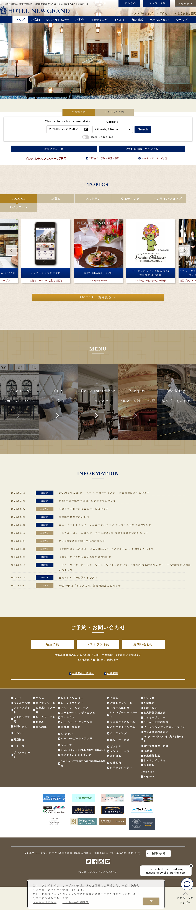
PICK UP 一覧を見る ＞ (98, 288)
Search (143, 129)
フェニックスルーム (122, 713)
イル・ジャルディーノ (75, 699)
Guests (112, 121)
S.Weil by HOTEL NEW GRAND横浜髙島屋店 (83, 755)
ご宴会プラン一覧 (121, 694)
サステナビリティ (155, 752)
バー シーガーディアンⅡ (76, 713)
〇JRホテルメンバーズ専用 (46, 158)
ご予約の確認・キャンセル (142, 149)
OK (151, 901)
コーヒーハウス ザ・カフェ (78, 704)
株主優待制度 (152, 747)
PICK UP (16, 198)
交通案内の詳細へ (83, 665)
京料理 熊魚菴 (70, 718)
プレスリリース (22, 746)
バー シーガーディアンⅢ (76, 730)
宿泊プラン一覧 (54, 149)
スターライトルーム (122, 718)
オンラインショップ (147, 198)
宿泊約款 (41, 718)
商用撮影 (115, 747)
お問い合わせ (143, 635)
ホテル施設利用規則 (156, 723)
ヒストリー (20, 737)
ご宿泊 (49, 198)
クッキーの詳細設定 (156, 713)
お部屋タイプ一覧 (45, 701)
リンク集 (149, 689)
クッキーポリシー (155, 709)
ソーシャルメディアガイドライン (164, 718)
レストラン (81, 198)
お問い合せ (20, 717)
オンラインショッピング (76, 746)
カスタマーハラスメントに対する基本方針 (163, 730)
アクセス (163, 13)
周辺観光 (19, 731)
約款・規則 (151, 699)
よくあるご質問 (185, 13)
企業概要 (112, 665)
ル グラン (67, 725)
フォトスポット (22, 701)
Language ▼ (185, 3)
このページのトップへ (185, 898)
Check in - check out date (68, 121)
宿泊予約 (52, 635)
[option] (45, 242)
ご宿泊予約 (129, 3)
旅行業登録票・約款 (156, 737)
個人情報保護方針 (155, 704)
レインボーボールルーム (124, 706)
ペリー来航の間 (120, 699)
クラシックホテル (121, 759)
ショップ (66, 736)
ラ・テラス (68, 709)
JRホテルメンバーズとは (154, 158)
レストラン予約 (156, 3)
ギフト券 (115, 738)
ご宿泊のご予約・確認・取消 (104, 158)
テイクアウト (179, 198)
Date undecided (98, 137)
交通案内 (115, 754)
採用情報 (149, 756)
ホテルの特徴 (22, 694)
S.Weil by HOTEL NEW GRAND (83, 741)
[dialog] (96, 894)
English (149, 768)
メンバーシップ (141, 13)
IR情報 (148, 742)
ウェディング (114, 198)
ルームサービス (45, 708)
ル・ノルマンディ (72, 694)
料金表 (40, 713)
